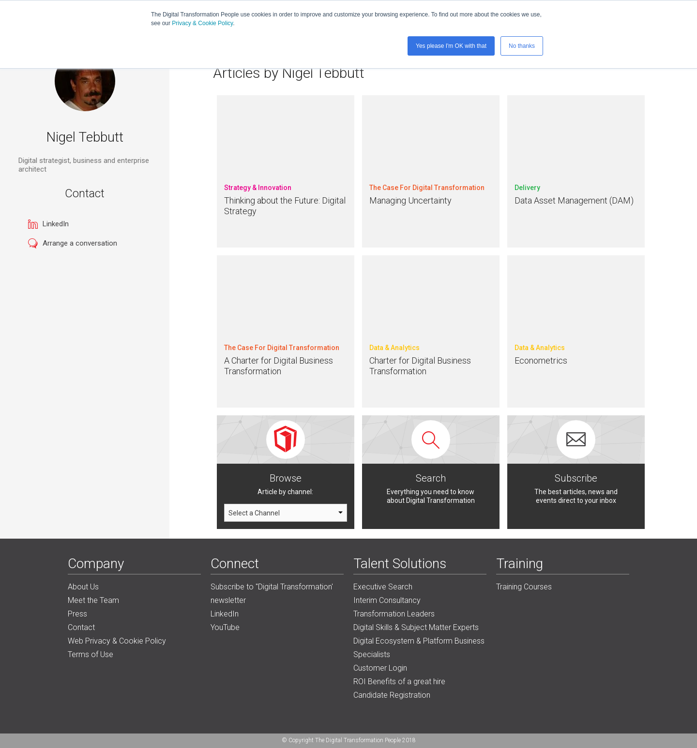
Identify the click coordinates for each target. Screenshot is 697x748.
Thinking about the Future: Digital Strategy (285, 205)
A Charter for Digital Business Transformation (278, 365)
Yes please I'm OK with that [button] (451, 46)
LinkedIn (56, 224)
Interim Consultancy (387, 600)
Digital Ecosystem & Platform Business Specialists (419, 647)
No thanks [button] (522, 46)
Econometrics (541, 360)
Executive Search (382, 586)
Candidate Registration (391, 695)
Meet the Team (93, 600)
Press (77, 613)
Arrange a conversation (80, 243)
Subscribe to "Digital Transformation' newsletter (272, 593)
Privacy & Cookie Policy (202, 23)
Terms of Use (90, 654)
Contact (81, 627)
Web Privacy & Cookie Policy (117, 640)
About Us (83, 586)
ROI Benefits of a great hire (399, 681)
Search (431, 478)
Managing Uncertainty (410, 200)
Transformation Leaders (394, 613)
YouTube (225, 627)
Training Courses (524, 586)
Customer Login (380, 668)
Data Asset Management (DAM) (574, 200)
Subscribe (576, 478)
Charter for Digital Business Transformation (420, 365)
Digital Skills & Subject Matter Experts (416, 627)
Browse (286, 478)
